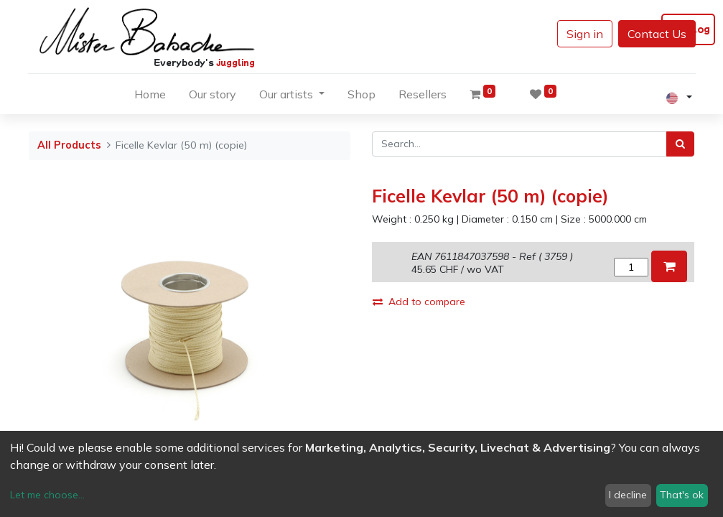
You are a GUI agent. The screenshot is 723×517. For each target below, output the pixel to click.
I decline (628, 494)
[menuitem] (150, 97)
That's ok (682, 494)
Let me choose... (47, 494)
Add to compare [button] (419, 301)
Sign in (584, 34)
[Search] (680, 144)
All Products (69, 145)
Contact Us (657, 34)
